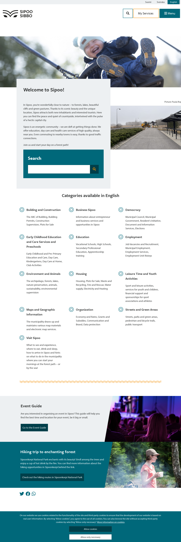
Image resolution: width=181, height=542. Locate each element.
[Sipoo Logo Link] (18, 16)
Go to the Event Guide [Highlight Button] (34, 427)
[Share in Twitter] (22, 494)
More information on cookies (110, 522)
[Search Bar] (59, 169)
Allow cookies (90, 529)
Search (34, 158)
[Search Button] (128, 13)
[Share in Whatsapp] (34, 494)
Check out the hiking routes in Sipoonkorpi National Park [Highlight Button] (52, 477)
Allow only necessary (90, 537)
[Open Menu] (170, 13)
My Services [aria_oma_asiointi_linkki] (146, 13)
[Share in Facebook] (28, 494)
